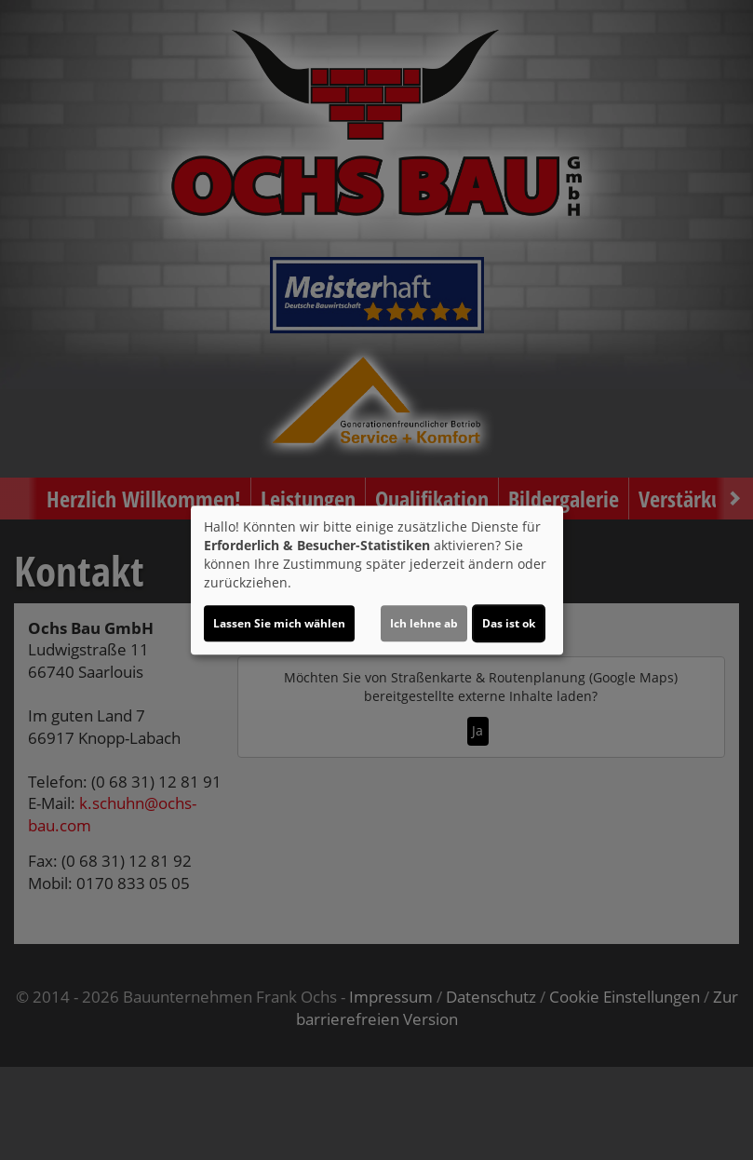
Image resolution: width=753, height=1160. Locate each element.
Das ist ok (508, 623)
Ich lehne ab (424, 623)
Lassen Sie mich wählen (279, 623)
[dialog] (377, 580)
